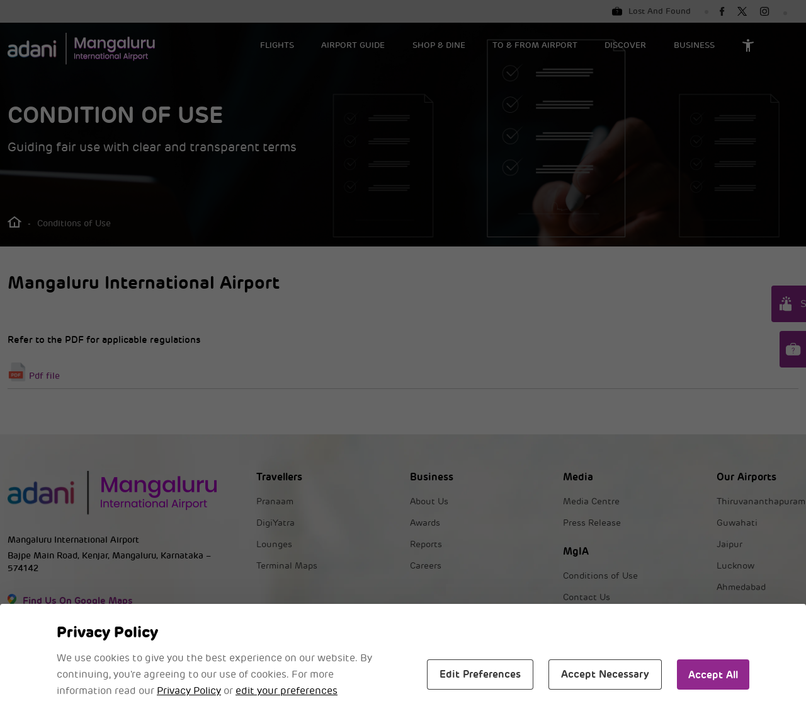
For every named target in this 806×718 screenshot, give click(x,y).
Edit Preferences (480, 674)
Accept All (713, 674)
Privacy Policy (189, 691)
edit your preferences (287, 691)
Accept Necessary (605, 674)
